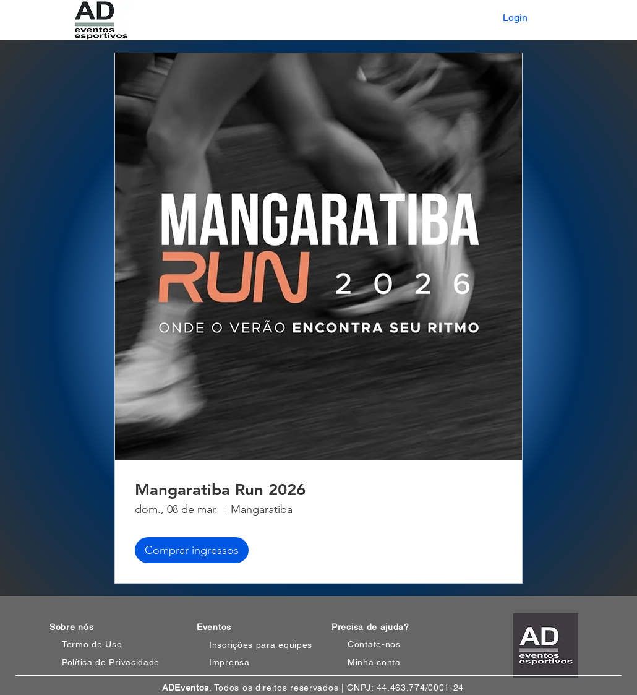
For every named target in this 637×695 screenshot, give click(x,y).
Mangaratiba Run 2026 (220, 489)
